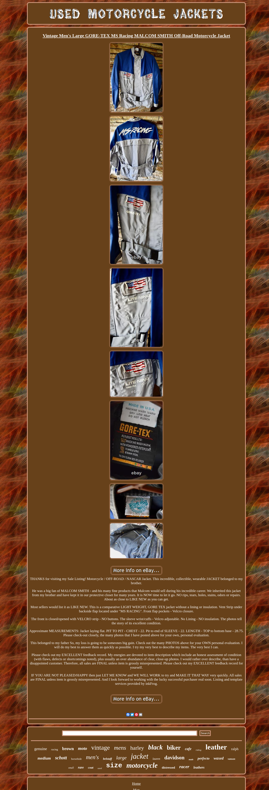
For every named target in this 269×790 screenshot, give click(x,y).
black (155, 747)
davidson (174, 757)
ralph (235, 749)
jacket (139, 756)
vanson (231, 758)
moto (82, 748)
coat (91, 767)
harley (137, 748)
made (191, 759)
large (121, 757)
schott (61, 757)
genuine (40, 749)
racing (54, 749)
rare (81, 767)
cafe (188, 749)
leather (216, 747)
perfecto (204, 758)
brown (68, 748)
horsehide (76, 758)
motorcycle (141, 765)
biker (174, 747)
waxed (219, 758)
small (71, 767)
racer (184, 766)
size (114, 765)
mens (120, 747)
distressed (168, 767)
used (100, 768)
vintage (100, 747)
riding (198, 750)
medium (44, 758)
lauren (156, 758)
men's (92, 757)
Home (136, 784)
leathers (199, 767)
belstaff (107, 758)
